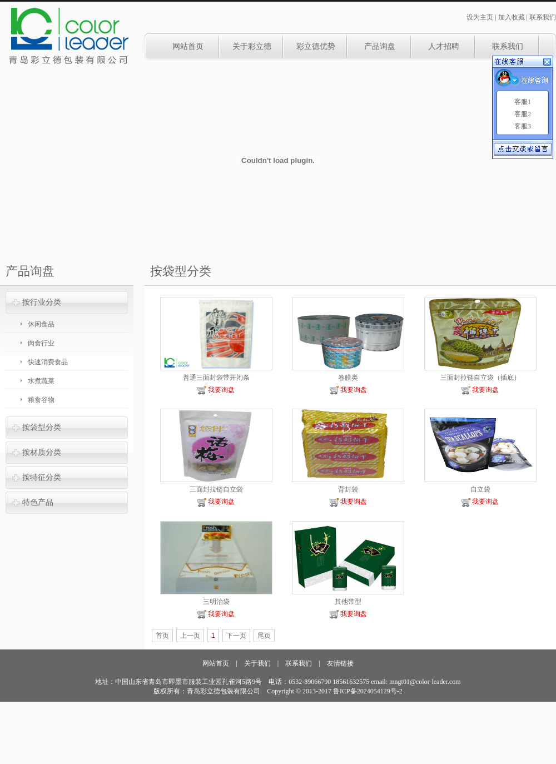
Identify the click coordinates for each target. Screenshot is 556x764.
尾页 (264, 635)
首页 (162, 635)
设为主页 (479, 17)
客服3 (522, 126)
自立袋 (480, 489)
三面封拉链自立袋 (216, 489)
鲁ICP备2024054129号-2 (368, 691)
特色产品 (37, 502)
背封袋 (348, 489)
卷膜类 (348, 377)
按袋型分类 (41, 427)
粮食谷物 (41, 400)
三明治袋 (216, 602)
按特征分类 (41, 477)
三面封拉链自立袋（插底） (480, 377)
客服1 (522, 102)
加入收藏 (511, 17)
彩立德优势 (315, 46)
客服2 (522, 114)
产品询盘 (379, 46)
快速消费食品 (48, 362)
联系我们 (542, 17)
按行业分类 (41, 302)
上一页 (190, 635)
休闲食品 (41, 324)
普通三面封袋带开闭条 (216, 377)
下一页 (236, 635)
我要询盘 (216, 390)
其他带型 (348, 602)
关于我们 (257, 663)
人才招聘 (443, 46)
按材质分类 (41, 452)
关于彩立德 (251, 46)
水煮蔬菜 (41, 381)
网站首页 (187, 46)
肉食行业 (41, 343)
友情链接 (340, 663)
